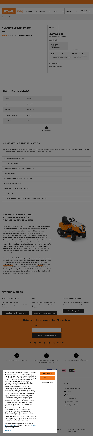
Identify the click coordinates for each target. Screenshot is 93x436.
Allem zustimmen (47, 373)
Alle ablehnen (47, 378)
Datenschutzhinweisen (11, 425)
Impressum (8, 431)
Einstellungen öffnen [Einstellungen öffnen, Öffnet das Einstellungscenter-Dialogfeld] (47, 382)
